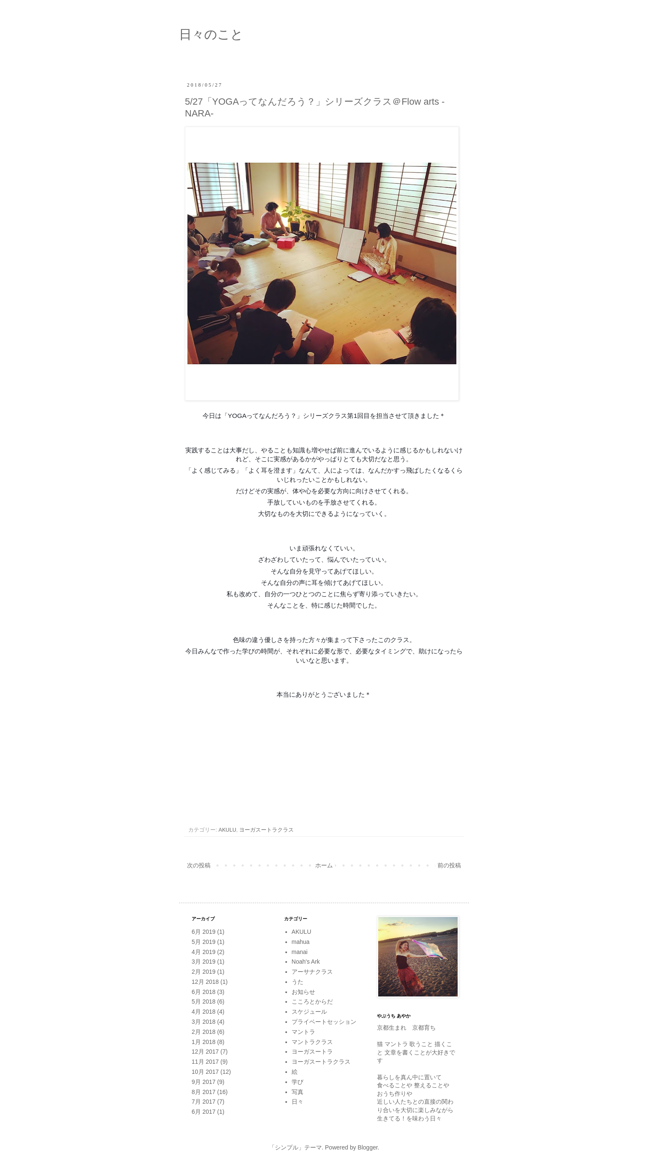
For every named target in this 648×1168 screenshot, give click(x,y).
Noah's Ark (306, 961)
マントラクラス (312, 1042)
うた (297, 981)
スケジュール (309, 1011)
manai (300, 952)
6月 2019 (204, 931)
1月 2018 (204, 1042)
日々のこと (211, 34)
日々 (297, 1101)
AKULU (227, 830)
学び (297, 1081)
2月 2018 (204, 1031)
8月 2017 (204, 1092)
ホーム (324, 865)
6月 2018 (204, 991)
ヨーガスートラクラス (266, 830)
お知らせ (303, 991)
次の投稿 (199, 865)
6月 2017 (204, 1111)
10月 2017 (205, 1071)
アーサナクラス (312, 971)
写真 (297, 1092)
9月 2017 (204, 1081)
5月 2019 (204, 941)
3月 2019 (204, 961)
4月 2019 (204, 952)
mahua (301, 941)
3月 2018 (204, 1021)
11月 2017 (205, 1061)
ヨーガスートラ (312, 1051)
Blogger (367, 1147)
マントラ (303, 1031)
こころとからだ (312, 1001)
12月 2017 (205, 1051)
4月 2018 (204, 1011)
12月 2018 (205, 981)
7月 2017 (204, 1101)
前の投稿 (449, 865)
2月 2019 (204, 971)
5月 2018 (204, 1001)
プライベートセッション (324, 1021)
